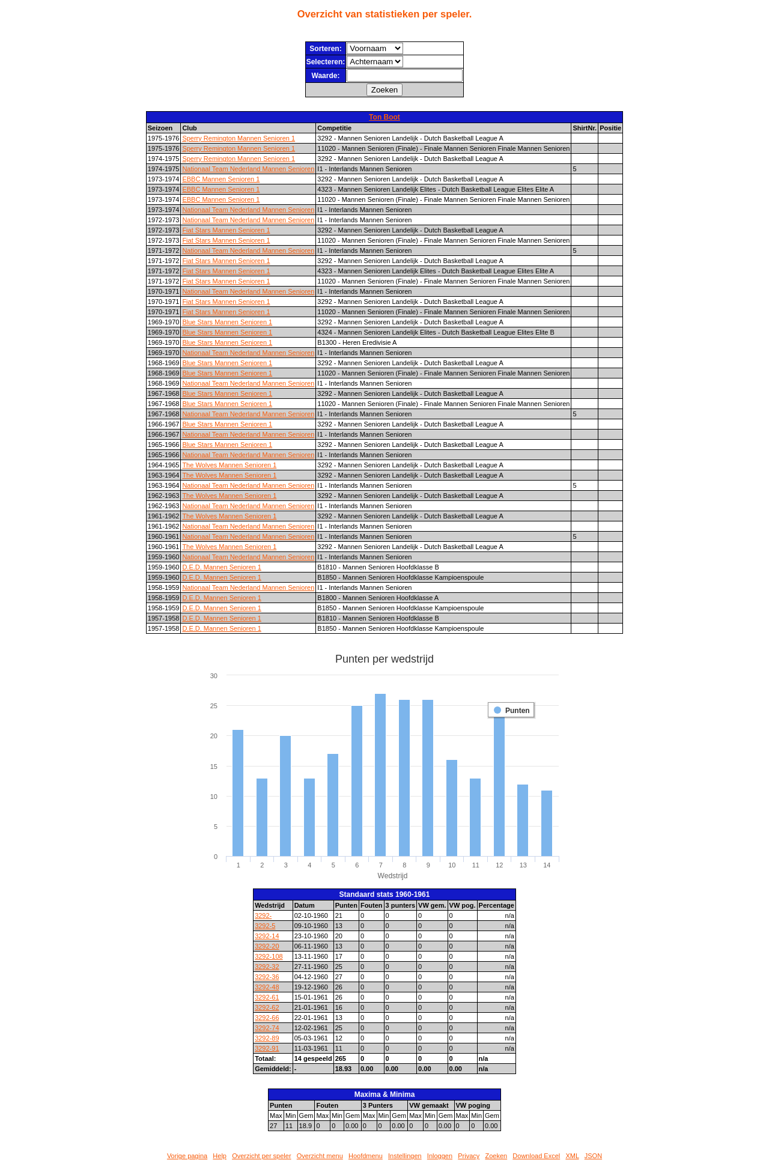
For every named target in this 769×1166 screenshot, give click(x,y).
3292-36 (267, 976)
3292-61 (267, 997)
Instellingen (405, 1155)
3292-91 (267, 1048)
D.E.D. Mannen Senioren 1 (221, 567)
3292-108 (269, 956)
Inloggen (439, 1155)
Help (219, 1155)
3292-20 (267, 946)
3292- (263, 915)
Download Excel (536, 1155)
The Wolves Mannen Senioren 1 (229, 465)
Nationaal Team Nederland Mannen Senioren (248, 168)
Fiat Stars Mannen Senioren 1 (226, 230)
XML (572, 1155)
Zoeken (496, 1155)
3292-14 (267, 936)
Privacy (468, 1155)
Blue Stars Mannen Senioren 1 (227, 322)
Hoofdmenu (365, 1155)
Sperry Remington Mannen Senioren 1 (238, 138)
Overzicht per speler (261, 1155)
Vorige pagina (187, 1155)
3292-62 (267, 1007)
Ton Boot (384, 117)
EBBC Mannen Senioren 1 (221, 179)
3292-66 (267, 1017)
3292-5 (265, 925)
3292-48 (267, 987)
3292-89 (267, 1038)
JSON (593, 1155)
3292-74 (267, 1027)
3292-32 (267, 966)
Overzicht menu (320, 1155)
